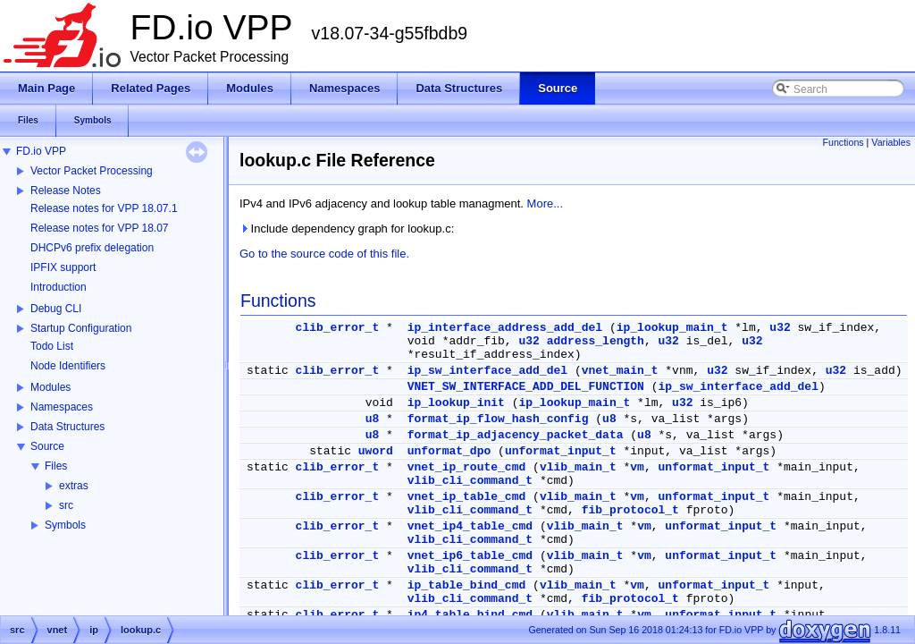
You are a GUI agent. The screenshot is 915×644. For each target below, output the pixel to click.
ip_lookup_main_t (672, 328)
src (66, 505)
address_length (595, 341)
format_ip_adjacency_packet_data (515, 435)
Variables (891, 142)
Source (47, 446)
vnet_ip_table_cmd (466, 497)
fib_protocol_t (630, 510)
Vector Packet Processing (91, 171)
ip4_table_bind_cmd (470, 615)
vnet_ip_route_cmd (466, 467)
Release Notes (65, 190)
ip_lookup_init (456, 403)
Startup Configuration (80, 328)
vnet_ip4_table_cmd (470, 526)
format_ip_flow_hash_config (498, 419)
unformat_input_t (561, 451)
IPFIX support (63, 267)
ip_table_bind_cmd (466, 585)
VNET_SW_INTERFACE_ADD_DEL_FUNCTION (525, 387)
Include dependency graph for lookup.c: (346, 228)
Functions (842, 142)
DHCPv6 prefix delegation (92, 248)
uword (375, 451)
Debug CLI (55, 308)
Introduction (58, 287)
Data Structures (67, 426)
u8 (372, 419)
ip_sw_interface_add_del (487, 370)
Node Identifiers (67, 366)
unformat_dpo (449, 451)
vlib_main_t (578, 467)
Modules (50, 387)
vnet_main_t (620, 370)
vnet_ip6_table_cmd (470, 556)
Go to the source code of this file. (324, 253)
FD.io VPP (41, 151)
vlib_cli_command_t (470, 480)
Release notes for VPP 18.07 (99, 228)
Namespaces (61, 407)
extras (73, 485)
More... (545, 203)
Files (56, 466)
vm (637, 467)
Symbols (65, 525)
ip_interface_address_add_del (504, 328)
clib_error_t (338, 328)
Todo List (51, 346)
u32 (779, 328)
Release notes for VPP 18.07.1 (104, 208)
